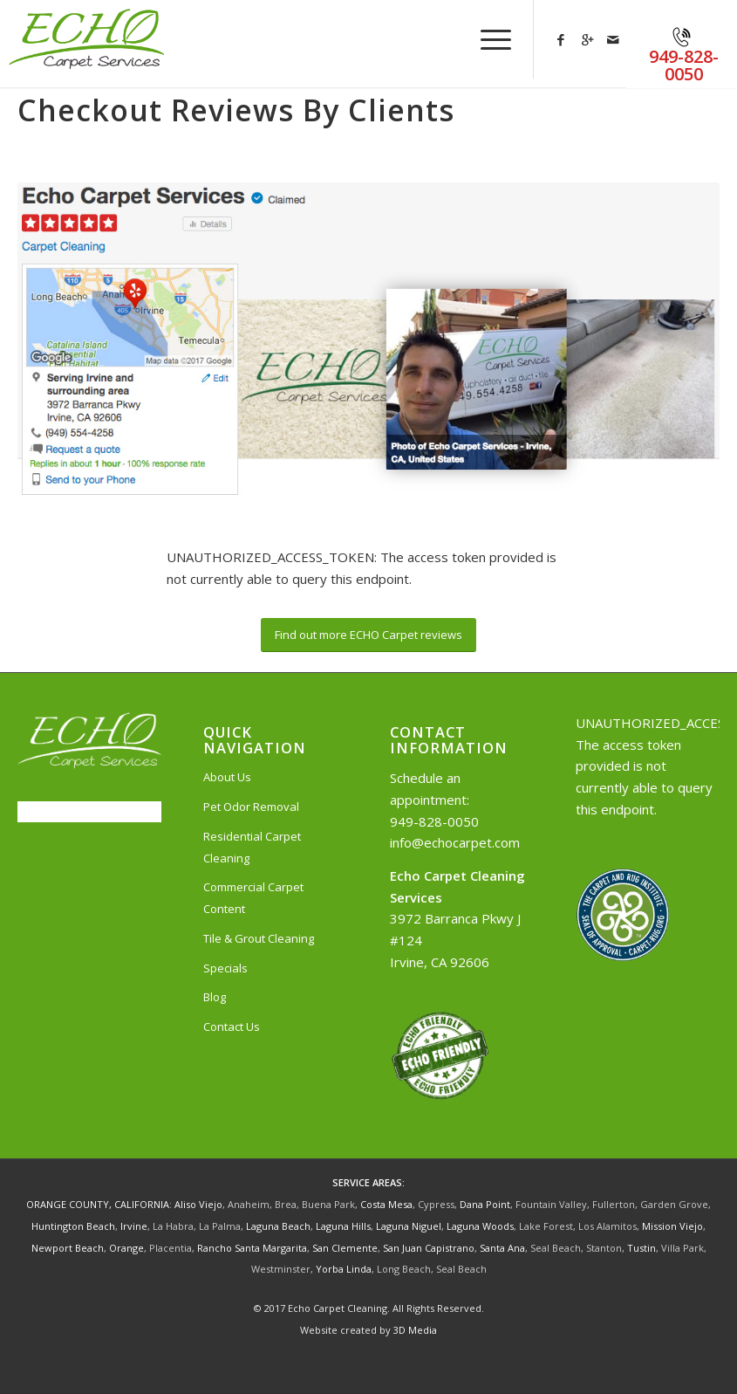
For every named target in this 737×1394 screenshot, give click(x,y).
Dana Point (485, 1204)
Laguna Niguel (408, 1226)
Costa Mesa (386, 1204)
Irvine (133, 1226)
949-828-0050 (434, 821)
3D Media (415, 1329)
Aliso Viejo (198, 1204)
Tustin (641, 1247)
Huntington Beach (73, 1226)
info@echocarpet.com (455, 842)
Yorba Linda (344, 1268)
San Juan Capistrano (428, 1247)
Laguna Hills (343, 1226)
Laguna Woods (480, 1226)
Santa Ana (502, 1247)
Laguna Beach (278, 1226)
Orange (126, 1247)
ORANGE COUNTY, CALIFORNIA (97, 1204)
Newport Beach (67, 1247)
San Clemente (345, 1247)
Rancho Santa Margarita (252, 1247)
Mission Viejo (672, 1226)
